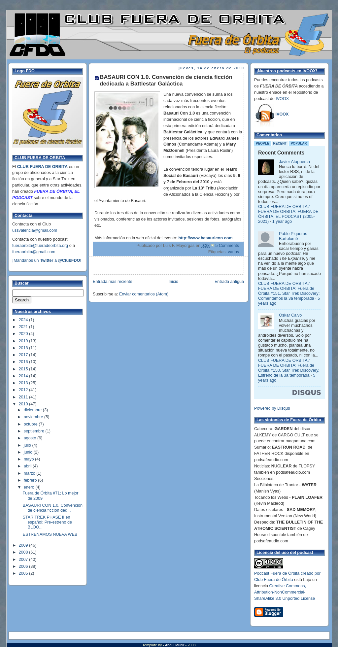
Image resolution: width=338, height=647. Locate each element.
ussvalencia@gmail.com (34, 230)
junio (29, 452)
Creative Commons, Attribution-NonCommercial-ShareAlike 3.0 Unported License (284, 592)
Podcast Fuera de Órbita (276, 573)
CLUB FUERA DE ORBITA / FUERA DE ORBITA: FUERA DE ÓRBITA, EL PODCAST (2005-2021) (288, 214)
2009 (24, 545)
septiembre (35, 431)
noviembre (34, 417)
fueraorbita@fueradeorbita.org (40, 245)
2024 (24, 320)
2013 (24, 383)
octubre (31, 424)
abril (28, 466)
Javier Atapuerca (294, 161)
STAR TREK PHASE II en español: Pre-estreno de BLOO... (47, 522)
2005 (24, 573)
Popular (299, 143)
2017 (24, 355)
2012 (24, 390)
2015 (24, 369)
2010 (24, 404)
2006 (24, 566)
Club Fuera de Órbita (273, 579)
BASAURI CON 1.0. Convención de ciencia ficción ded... (53, 508)
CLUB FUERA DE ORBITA (42, 166)
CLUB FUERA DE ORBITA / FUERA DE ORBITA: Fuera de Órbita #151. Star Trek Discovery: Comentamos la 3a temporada (289, 291)
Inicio (173, 281)
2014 (24, 376)
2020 (24, 333)
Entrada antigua (229, 281)
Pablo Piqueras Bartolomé (293, 236)
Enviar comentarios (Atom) (143, 294)
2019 (24, 341)
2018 (24, 348)
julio (28, 445)
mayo (29, 459)
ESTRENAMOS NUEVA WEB (50, 534)
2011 (24, 397)
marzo (30, 473)
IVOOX (282, 98)
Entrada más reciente (112, 281)
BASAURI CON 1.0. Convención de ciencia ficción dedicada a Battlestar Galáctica (166, 80)
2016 (24, 361)
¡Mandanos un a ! (46, 260)
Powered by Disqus (272, 408)
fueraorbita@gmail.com (33, 252)
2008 (24, 552)
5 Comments (227, 245)
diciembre (33, 410)
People (262, 143)
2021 (24, 326)
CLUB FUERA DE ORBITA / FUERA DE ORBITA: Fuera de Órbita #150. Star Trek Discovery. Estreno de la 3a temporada (288, 368)
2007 (24, 559)
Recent (280, 143)
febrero (31, 480)
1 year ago (282, 221)
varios (233, 252)
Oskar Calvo (290, 315)
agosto (30, 438)
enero (30, 487)
